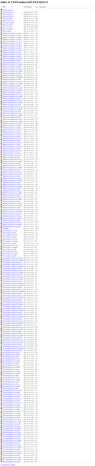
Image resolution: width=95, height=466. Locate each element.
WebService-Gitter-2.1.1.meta (11, 132)
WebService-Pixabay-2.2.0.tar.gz (12, 45)
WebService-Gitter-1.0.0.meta (11, 157)
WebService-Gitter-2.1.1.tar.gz (12, 129)
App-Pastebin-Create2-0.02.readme (13, 342)
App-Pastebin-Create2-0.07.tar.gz (13, 308)
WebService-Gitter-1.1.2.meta (11, 144)
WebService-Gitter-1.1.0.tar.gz (12, 150)
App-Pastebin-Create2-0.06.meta (12, 318)
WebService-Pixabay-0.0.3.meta (12, 111)
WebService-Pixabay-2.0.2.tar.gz (12, 58)
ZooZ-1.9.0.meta (7, 24)
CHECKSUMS (6, 228)
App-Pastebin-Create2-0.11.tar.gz (13, 283)
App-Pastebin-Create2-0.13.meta (12, 274)
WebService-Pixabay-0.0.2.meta (12, 117)
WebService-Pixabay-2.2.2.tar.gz (12, 37)
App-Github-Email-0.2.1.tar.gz (12, 402)
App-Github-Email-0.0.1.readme (12, 459)
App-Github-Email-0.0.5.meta (11, 436)
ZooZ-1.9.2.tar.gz (8, 12)
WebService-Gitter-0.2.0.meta (11, 220)
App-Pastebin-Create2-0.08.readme (13, 304)
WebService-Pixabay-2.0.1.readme (12, 64)
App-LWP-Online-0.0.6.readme (11, 354)
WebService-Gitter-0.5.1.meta (11, 169)
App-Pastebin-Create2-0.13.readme (13, 272)
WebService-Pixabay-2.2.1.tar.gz (12, 41)
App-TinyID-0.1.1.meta (9, 243)
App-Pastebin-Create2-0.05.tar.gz (13, 321)
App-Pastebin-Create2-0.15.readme (13, 260)
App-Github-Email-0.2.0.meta (11, 409)
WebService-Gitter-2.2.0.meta (11, 127)
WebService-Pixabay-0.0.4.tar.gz (12, 100)
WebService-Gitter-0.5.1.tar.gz (12, 165)
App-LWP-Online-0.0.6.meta (11, 356)
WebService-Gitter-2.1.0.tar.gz (12, 134)
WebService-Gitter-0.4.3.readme (12, 180)
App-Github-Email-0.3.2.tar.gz (12, 394)
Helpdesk (13, 464)
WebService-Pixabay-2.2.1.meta (12, 43)
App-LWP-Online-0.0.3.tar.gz (11, 371)
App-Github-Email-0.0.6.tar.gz (12, 426)
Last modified (28, 6)
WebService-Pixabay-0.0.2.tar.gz (12, 113)
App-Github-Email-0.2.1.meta (11, 405)
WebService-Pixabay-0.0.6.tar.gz (12, 87)
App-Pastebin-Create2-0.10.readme (13, 291)
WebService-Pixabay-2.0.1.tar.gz (12, 62)
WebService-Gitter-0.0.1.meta (11, 226)
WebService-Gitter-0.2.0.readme (12, 218)
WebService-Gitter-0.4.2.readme (12, 186)
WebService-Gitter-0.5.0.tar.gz (12, 171)
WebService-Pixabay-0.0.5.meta (12, 98)
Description (42, 6)
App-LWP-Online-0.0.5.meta (11, 363)
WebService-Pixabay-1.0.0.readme (12, 83)
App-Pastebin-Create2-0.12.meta (12, 281)
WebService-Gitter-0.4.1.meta (11, 195)
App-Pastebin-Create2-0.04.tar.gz (13, 327)
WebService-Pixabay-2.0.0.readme (12, 71)
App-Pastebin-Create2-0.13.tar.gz (13, 270)
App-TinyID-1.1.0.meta (9, 232)
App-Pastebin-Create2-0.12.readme (13, 279)
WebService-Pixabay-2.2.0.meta (12, 48)
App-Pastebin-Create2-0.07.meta (12, 312)
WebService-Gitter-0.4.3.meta (11, 182)
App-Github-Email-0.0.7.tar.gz (12, 419)
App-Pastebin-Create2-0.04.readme (13, 329)
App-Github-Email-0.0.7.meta (11, 423)
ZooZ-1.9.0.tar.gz (8, 20)
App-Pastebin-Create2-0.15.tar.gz (13, 258)
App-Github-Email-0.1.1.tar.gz (12, 411)
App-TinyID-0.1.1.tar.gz (10, 239)
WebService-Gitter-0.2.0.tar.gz (12, 216)
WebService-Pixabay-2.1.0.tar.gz (12, 54)
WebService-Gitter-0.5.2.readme (12, 161)
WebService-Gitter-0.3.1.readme (12, 205)
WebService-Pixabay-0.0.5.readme (12, 96)
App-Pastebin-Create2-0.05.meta (12, 325)
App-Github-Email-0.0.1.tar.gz (12, 457)
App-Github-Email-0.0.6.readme (12, 428)
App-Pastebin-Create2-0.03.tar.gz (13, 333)
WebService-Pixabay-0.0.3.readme (12, 108)
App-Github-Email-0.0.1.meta (11, 461)
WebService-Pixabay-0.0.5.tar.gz (12, 94)
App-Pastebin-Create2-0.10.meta (12, 293)
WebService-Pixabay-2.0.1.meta (12, 66)
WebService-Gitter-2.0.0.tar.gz (12, 138)
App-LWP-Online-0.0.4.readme (11, 367)
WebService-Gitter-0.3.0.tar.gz (12, 209)
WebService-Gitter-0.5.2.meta (11, 163)
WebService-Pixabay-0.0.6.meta (12, 92)
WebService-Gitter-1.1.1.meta (11, 148)
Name (4, 6)
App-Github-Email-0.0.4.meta (11, 442)
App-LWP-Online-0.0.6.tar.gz (11, 352)
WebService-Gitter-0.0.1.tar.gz (12, 222)
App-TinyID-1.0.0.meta (9, 237)
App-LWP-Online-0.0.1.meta (11, 388)
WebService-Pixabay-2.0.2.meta (12, 60)
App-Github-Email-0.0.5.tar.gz (12, 432)
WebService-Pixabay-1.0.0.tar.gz (12, 81)
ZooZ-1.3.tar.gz (7, 27)
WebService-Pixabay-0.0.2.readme (12, 115)
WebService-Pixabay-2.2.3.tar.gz (12, 33)
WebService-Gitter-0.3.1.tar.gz (12, 203)
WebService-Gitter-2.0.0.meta (11, 140)
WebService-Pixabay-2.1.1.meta (12, 52)
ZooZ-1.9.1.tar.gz (8, 16)
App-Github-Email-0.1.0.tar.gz (12, 415)
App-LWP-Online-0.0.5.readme (11, 360)
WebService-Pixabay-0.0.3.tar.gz (12, 106)
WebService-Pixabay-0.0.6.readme (12, 90)
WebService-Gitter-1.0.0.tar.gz (12, 155)
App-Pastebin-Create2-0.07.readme (13, 310)
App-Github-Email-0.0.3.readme (12, 447)
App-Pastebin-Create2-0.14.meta (12, 268)
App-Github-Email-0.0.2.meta (11, 455)
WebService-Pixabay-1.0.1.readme (12, 77)
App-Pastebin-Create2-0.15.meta (12, 262)
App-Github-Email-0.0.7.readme (12, 421)
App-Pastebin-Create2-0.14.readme (13, 266)
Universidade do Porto (5, 464)
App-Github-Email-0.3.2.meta (11, 396)
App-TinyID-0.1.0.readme (10, 247)
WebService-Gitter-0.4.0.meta (11, 201)
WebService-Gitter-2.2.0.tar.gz (12, 125)
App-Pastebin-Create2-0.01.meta (12, 350)
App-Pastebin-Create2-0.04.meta (12, 331)
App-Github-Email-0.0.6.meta (11, 430)
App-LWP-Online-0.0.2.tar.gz (11, 377)
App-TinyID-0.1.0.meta (9, 249)
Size (37, 6)
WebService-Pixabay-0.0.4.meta (12, 104)
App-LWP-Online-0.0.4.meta (11, 369)
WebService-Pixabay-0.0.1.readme (12, 121)
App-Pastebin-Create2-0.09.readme (13, 297)
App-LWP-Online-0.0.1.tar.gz (11, 384)
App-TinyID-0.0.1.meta (9, 255)
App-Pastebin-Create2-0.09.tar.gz (13, 295)
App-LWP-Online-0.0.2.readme (11, 379)
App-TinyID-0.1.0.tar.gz (10, 245)
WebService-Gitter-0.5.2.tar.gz (12, 159)
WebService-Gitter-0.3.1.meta (11, 207)
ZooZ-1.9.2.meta (7, 14)
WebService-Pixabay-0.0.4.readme (12, 102)
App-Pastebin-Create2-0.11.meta (12, 287)
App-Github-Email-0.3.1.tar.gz (12, 398)
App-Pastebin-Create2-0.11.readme (13, 285)
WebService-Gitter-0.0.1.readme (12, 224)
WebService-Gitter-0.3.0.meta (11, 213)
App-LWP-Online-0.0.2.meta (11, 381)
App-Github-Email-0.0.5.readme (12, 434)
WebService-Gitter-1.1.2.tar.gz (12, 142)
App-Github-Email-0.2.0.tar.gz (12, 407)
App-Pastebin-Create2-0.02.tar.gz (13, 339)
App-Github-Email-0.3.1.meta (11, 400)
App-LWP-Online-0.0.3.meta (11, 375)
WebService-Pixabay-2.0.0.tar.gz (12, 69)
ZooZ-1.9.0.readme (8, 22)
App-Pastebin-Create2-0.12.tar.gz (13, 276)
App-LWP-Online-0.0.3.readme (11, 373)
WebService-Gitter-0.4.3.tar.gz (12, 178)
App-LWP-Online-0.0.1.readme (11, 386)
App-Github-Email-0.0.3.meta (11, 449)
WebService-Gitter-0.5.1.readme (12, 167)
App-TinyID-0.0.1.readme (10, 253)
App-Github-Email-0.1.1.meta (11, 413)
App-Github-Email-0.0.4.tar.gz (12, 438)
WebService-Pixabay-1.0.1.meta (12, 79)
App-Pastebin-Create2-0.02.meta (12, 344)
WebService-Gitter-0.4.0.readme (12, 199)
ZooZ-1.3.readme (7, 29)
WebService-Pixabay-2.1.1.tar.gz (12, 50)
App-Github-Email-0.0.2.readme (12, 453)
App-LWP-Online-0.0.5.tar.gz (11, 358)
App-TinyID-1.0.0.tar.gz (10, 234)
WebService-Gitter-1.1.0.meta (11, 153)
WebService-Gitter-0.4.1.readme (12, 192)
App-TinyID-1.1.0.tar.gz (10, 230)
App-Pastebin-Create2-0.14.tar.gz (13, 264)
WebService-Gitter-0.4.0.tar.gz (12, 197)
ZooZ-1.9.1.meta (7, 18)
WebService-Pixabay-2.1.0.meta (12, 56)
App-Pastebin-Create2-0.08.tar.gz (13, 302)
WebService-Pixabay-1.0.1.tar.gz (12, 75)
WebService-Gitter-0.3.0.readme (12, 211)
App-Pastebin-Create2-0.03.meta (12, 337)
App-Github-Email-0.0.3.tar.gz (12, 444)
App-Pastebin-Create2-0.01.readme (13, 348)
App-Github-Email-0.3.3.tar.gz (12, 390)
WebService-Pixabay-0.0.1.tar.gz (12, 119)
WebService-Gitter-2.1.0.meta (11, 136)
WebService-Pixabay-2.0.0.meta (12, 73)
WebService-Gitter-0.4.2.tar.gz (12, 184)
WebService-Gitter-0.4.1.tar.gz (12, 190)
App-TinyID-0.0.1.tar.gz (10, 251)
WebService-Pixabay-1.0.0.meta (12, 85)
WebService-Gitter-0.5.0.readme (12, 174)
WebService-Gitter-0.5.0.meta (11, 176)
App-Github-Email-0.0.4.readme (12, 440)
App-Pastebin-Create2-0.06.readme (13, 316)
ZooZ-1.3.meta (7, 31)
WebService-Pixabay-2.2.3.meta (12, 35)
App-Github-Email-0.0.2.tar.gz (12, 451)
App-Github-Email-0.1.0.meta (11, 417)
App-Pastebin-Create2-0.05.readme (13, 323)
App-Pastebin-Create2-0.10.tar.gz (13, 289)
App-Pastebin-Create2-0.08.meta (12, 306)
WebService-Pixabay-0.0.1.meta (12, 123)
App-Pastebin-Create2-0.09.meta (12, 300)
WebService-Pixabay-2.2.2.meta (12, 39)
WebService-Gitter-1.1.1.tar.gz (12, 146)
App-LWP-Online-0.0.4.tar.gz (11, 365)
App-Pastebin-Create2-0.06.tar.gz (13, 314)
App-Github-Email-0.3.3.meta (11, 392)
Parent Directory (8, 10)
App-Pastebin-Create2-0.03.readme (13, 335)
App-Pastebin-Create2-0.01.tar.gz (13, 346)
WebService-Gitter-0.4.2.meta (11, 188)
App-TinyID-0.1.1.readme (10, 241)
